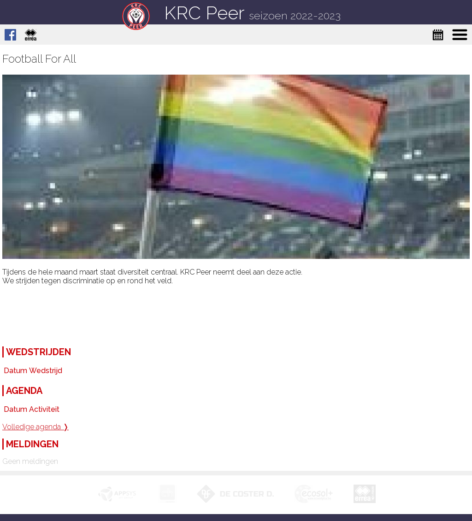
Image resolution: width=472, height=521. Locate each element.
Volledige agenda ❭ (35, 426)
